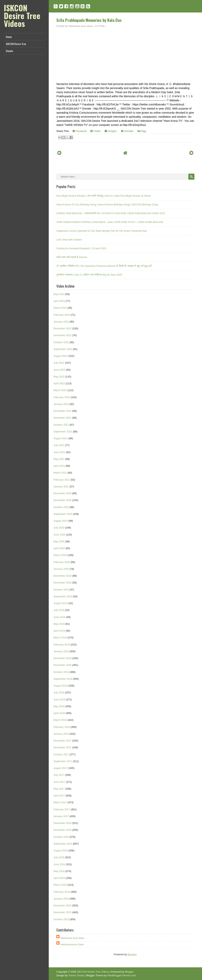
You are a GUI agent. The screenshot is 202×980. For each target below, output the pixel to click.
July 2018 (58, 692)
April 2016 (59, 878)
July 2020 (58, 527)
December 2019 (62, 575)
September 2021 (62, 431)
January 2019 (61, 651)
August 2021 (60, 438)
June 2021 (59, 452)
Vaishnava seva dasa (72, 938)
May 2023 (59, 294)
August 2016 (60, 850)
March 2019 (60, 637)
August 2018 (60, 685)
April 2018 (59, 713)
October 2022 (61, 342)
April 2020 (59, 548)
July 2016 (58, 857)
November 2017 (62, 747)
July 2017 (58, 774)
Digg (141, 131)
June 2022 (59, 369)
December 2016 (62, 823)
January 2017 (61, 816)
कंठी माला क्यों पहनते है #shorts (71, 257)
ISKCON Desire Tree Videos (22, 15)
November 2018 (62, 665)
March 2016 (60, 884)
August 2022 (60, 355)
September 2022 (62, 349)
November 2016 (62, 829)
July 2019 (58, 610)
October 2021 (61, 424)
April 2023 (59, 301)
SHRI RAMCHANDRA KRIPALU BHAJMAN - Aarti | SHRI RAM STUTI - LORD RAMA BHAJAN (109, 222)
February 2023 (61, 314)
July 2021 (58, 445)
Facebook (80, 131)
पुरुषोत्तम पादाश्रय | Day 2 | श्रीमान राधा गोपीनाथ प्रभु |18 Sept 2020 (89, 274)
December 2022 (62, 328)
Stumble (127, 131)
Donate (9, 51)
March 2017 (60, 802)
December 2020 (62, 493)
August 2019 (60, 603)
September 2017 (62, 761)
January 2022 (61, 404)
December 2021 (62, 410)
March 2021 (60, 472)
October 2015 (61, 919)
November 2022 (62, 335)
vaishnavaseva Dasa (72, 944)
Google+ (111, 131)
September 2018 (62, 678)
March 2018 (60, 719)
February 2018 (61, 727)
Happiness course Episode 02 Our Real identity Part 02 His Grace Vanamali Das (101, 230)
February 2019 (61, 644)
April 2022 (59, 383)
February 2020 (61, 562)
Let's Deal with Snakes (69, 239)
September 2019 (62, 596)
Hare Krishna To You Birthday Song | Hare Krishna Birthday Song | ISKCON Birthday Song (107, 204)
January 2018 (61, 733)
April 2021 (59, 465)
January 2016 (61, 898)
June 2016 (59, 864)
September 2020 (62, 514)
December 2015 (62, 905)
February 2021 (61, 479)
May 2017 (59, 788)
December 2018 (62, 658)
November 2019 (62, 582)
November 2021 (62, 417)
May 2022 (59, 376)
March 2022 (60, 390)
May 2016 (59, 871)
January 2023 (61, 321)
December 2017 (62, 740)
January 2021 (61, 486)
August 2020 (60, 520)
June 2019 (59, 617)
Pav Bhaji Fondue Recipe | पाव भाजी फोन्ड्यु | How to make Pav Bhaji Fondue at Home (103, 195)
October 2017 (61, 754)
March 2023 (60, 307)
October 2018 (61, 672)
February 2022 (61, 397)
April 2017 (59, 795)
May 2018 (59, 706)
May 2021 (59, 459)
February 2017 (61, 809)
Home (9, 37)
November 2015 (62, 912)
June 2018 (59, 699)
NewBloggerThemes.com (121, 975)
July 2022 (58, 362)
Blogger (132, 954)
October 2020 (61, 507)
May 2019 (59, 623)
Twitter (95, 131)
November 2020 (62, 500)
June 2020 (59, 534)
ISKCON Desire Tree (16, 44)
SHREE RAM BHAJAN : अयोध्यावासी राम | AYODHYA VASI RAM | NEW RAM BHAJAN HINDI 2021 (110, 213)
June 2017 (59, 781)
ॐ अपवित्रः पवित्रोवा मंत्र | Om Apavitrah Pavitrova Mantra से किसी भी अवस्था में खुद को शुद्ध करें (104, 265)
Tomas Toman (76, 975)
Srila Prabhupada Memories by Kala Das (89, 20)
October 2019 (61, 589)
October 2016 (61, 836)
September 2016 (62, 843)
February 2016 (61, 891)
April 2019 (59, 630)
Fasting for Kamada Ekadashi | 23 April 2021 (81, 248)
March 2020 (60, 555)
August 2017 (60, 768)
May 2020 (59, 541)
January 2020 (61, 568)
